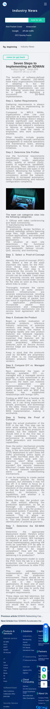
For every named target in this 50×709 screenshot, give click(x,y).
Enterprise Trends (43, 700)
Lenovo (5, 665)
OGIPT (5, 647)
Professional (26, 645)
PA (4, 676)
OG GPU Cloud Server (29, 689)
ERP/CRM (6, 696)
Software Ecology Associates (43, 659)
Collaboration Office (9, 694)
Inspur (5, 681)
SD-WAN (6, 642)
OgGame (25, 673)
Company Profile (43, 698)
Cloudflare (6, 706)
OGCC (5, 644)
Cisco (5, 670)
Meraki (5, 673)
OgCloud (25, 686)
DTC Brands (26, 647)
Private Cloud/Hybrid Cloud (29, 692)
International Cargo (28, 650)
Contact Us (41, 703)
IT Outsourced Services (30, 660)
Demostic (41, 641)
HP (4, 678)
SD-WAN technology (17, 119)
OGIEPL (5, 650)
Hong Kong (41, 635)
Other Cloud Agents (28, 698)
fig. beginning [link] (10, 47)
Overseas (41, 638)
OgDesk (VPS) (27, 670)
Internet (25, 642)
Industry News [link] (27, 47)
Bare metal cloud (28, 695)
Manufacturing (27, 639)
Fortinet (5, 668)
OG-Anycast (7, 652)
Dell (4, 662)
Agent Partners (42, 656)
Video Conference (8, 691)
